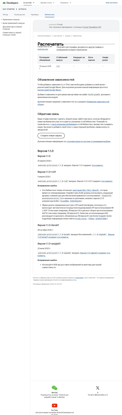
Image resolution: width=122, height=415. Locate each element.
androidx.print (43, 49)
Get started (9, 9)
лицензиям (79, 278)
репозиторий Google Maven (49, 90)
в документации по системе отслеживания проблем (88, 141)
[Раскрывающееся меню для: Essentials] (35, 2)
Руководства (19, 15)
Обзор (5, 15)
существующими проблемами (63, 124)
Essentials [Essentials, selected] (28, 3)
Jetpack (22, 9)
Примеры (35, 15)
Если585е (65, 201)
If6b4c (91, 219)
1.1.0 (58, 66)
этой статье (81, 219)
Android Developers (44, 36)
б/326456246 (75, 201)
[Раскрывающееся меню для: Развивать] (71, 2)
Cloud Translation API (92, 27)
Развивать (64, 3)
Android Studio (112, 3)
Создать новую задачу (51, 136)
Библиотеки (77, 36)
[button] (14, 19)
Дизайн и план (46, 3)
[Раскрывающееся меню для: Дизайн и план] (55, 2)
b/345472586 (101, 219)
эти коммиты (97, 165)
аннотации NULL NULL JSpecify (86, 190)
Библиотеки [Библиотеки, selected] (49, 15)
